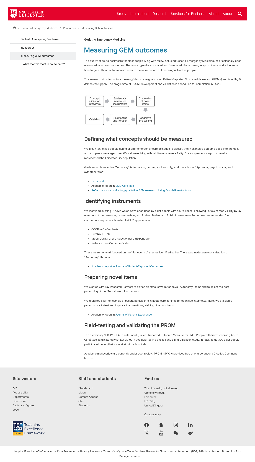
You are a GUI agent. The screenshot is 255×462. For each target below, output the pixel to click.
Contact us (19, 401)
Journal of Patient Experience (133, 314)
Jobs (16, 409)
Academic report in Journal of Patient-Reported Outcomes (127, 266)
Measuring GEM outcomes (37, 56)
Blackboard (85, 388)
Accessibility (20, 392)
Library (82, 392)
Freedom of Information (38, 451)
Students (84, 405)
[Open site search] (240, 14)
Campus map (152, 414)
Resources (69, 28)
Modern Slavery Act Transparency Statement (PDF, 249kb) (171, 451)
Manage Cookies (129, 456)
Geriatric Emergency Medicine (40, 28)
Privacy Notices (90, 451)
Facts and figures (23, 405)
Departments (21, 397)
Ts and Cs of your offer (117, 451)
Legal (17, 451)
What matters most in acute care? (44, 64)
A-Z (15, 388)
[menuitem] (121, 13)
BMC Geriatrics (124, 186)
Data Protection (66, 451)
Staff (81, 401)
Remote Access (88, 397)
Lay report (97, 181)
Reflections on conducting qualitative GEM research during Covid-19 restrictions (141, 190)
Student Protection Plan (226, 451)
